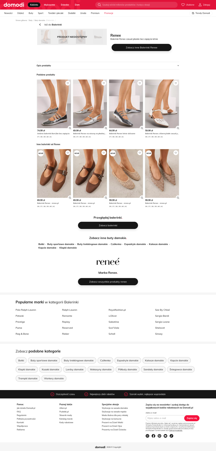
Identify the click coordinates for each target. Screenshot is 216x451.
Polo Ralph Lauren (26, 309)
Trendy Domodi (201, 13)
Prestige (20, 321)
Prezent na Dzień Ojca (112, 426)
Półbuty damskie (127, 369)
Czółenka (116, 244)
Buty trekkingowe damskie (92, 244)
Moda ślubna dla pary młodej (115, 415)
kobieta (34, 4)
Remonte (67, 315)
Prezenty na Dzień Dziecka (114, 429)
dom (77, 4)
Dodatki (71, 13)
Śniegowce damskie (181, 369)
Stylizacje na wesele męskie (114, 411)
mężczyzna (49, 4)
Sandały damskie (153, 369)
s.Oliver (113, 315)
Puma (19, 327)
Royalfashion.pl (117, 309)
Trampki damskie (28, 378)
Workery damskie (54, 378)
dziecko (65, 4)
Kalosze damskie (158, 244)
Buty (31, 13)
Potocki (20, 315)
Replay (66, 321)
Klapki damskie (68, 247)
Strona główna (21, 20)
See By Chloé (162, 309)
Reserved (67, 327)
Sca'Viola (114, 327)
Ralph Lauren (69, 309)
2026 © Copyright (113, 447)
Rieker (65, 333)
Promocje (108, 13)
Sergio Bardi (162, 315)
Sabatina (114, 321)
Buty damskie (40, 20)
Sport (40, 13)
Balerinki (50, 20)
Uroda (83, 13)
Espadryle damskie (135, 244)
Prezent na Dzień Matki (112, 422)
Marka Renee (107, 272)
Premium (95, 13)
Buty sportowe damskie (60, 244)
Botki (41, 244)
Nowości (8, 13)
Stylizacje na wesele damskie (115, 408)
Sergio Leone (162, 321)
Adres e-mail (151, 413)
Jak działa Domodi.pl (26, 408)
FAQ (19, 411)
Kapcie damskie (47, 247)
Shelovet (160, 327)
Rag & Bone (22, 333)
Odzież (20, 13)
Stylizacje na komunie (111, 419)
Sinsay (159, 333)
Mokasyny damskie (101, 369)
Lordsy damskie (75, 369)
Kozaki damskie (50, 369)
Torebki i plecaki (55, 13)
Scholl (112, 333)
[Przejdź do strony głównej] (14, 5)
